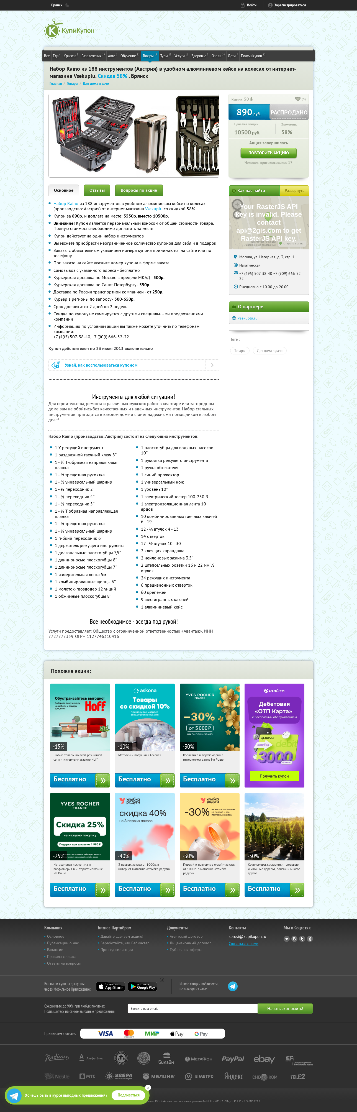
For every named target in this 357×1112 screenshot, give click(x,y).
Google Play (142, 986)
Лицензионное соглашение (260, 245)
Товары (150, 55)
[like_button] (298, 99)
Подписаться (129, 1095)
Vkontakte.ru (294, 939)
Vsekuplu (154, 208)
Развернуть (294, 190)
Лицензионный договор (191, 942)
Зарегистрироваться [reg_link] (290, 5)
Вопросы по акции (139, 190)
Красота (71, 55)
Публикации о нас (63, 942)
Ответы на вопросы (64, 963)
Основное (63, 190)
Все (47, 55)
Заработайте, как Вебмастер (125, 942)
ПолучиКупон (253, 55)
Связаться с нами (243, 943)
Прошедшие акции (117, 949)
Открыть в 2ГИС (294, 243)
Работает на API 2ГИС (263, 242)
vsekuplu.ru (248, 318)
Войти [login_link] (251, 5)
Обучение (130, 55)
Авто (112, 55)
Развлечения (93, 55)
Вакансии (55, 949)
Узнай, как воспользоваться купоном (101, 365)
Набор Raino (65, 203)
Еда (57, 55)
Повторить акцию (268, 153)
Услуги (181, 55)
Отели (218, 55)
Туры (165, 55)
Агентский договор (186, 936)
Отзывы (97, 190)
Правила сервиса (61, 956)
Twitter (302, 939)
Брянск (56, 5)
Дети (233, 55)
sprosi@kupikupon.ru (247, 936)
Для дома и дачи (269, 350)
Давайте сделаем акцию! (122, 936)
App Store (110, 986)
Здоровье (200, 55)
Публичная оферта (186, 949)
